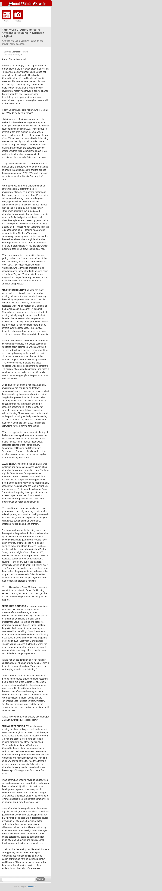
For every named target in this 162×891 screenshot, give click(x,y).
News (6, 21)
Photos (18, 21)
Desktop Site (31, 887)
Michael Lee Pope (20, 52)
